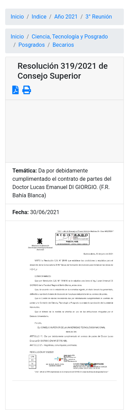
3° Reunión (99, 16)
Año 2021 (66, 16)
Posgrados (32, 45)
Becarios (63, 45)
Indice (39, 16)
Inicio (17, 16)
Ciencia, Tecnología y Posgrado (70, 36)
